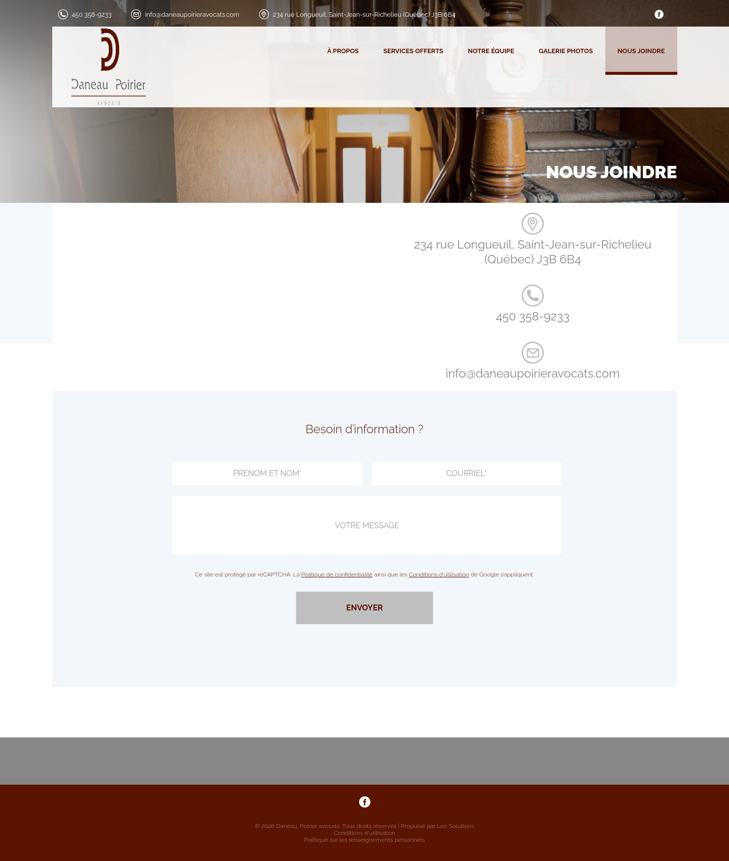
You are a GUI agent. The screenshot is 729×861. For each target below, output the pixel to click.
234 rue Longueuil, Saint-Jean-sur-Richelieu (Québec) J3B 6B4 (364, 14)
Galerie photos (566, 51)
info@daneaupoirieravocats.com (192, 14)
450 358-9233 (92, 14)
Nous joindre (641, 51)
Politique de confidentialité (337, 574)
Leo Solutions (455, 826)
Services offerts (413, 51)
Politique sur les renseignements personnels (364, 839)
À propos (343, 51)
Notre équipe (491, 51)
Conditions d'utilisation (439, 574)
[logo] (99, 67)
